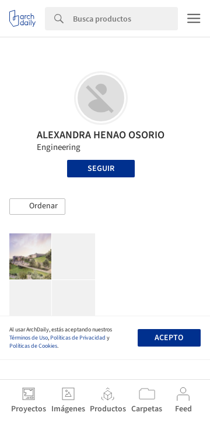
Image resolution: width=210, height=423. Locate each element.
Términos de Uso (28, 338)
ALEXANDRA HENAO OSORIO (100, 135)
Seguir (101, 168)
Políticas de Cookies (33, 346)
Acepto (169, 338)
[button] (37, 206)
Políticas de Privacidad (78, 338)
